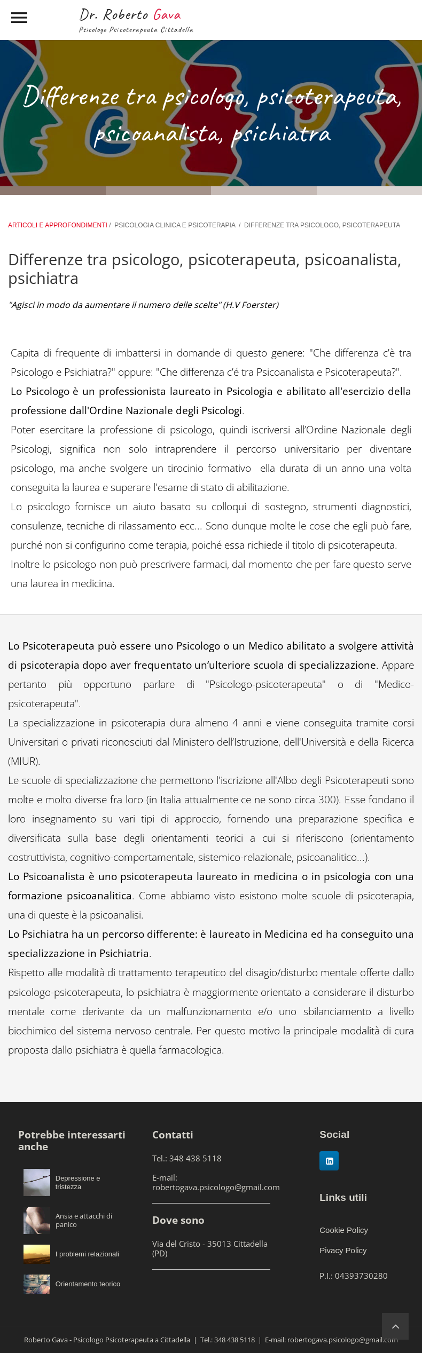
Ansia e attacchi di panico (84, 1220)
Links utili (343, 1197)
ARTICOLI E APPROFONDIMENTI (58, 225)
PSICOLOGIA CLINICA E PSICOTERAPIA (174, 225)
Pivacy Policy (342, 1250)
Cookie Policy (343, 1230)
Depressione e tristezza (78, 1182)
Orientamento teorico (88, 1284)
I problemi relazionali (87, 1254)
